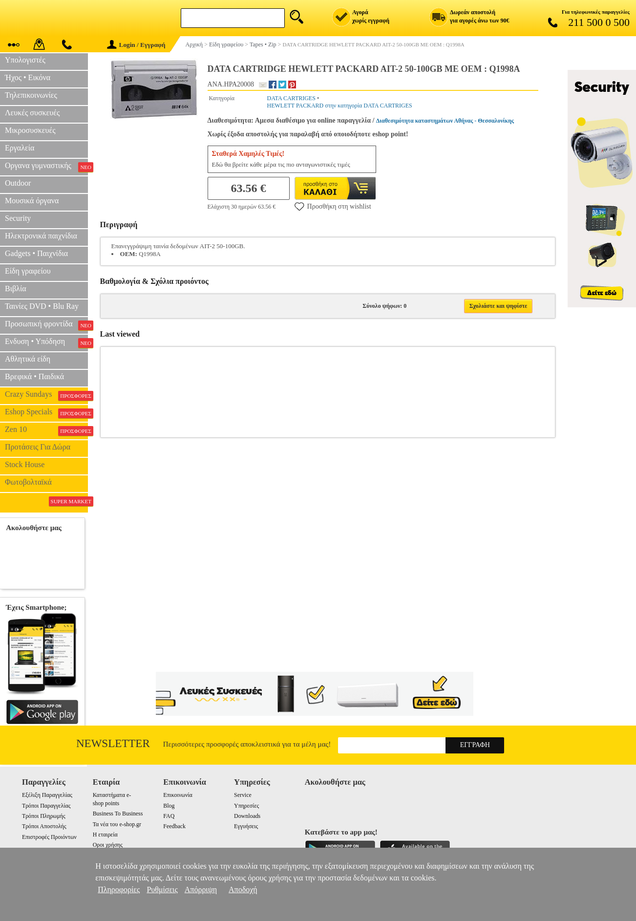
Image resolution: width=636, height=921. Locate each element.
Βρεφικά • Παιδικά (34, 376)
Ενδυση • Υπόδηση (46, 342)
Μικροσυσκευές (30, 130)
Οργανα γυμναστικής (46, 166)
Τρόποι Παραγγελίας (46, 805)
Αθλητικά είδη (27, 359)
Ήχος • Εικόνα (27, 77)
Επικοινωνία (177, 795)
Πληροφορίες (119, 889)
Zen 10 (46, 430)
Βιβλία (15, 288)
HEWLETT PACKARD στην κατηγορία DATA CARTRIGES (339, 105)
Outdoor (18, 183)
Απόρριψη (201, 889)
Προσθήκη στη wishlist (333, 206)
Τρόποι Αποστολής (44, 826)
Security (18, 218)
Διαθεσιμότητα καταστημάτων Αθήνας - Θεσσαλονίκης (445, 120)
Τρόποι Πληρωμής (43, 816)
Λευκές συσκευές (32, 112)
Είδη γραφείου (28, 271)
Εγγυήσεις (246, 826)
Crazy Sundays (46, 395)
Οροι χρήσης (108, 844)
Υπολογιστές (25, 60)
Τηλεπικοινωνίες (31, 95)
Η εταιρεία (105, 834)
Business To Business (118, 813)
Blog (168, 805)
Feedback (174, 826)
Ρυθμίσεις (162, 889)
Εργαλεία (19, 148)
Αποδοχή (243, 889)
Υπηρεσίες (246, 805)
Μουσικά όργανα (32, 200)
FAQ (168, 816)
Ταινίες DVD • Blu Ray (42, 306)
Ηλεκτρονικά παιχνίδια (41, 236)
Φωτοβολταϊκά (28, 482)
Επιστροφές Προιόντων (49, 837)
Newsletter (113, 743)
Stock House (24, 464)
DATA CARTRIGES (291, 98)
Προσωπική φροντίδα (46, 325)
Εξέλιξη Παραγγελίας (47, 795)
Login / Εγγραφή (136, 44)
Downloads (247, 816)
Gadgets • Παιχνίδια (36, 253)
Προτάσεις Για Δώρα (37, 447)
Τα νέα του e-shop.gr (117, 824)
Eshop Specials (46, 412)
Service (243, 795)
